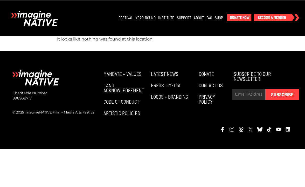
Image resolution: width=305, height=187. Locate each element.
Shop (219, 18)
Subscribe (282, 95)
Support (184, 18)
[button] (239, 18)
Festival (126, 18)
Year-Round (146, 18)
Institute (166, 18)
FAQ (209, 18)
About (199, 18)
